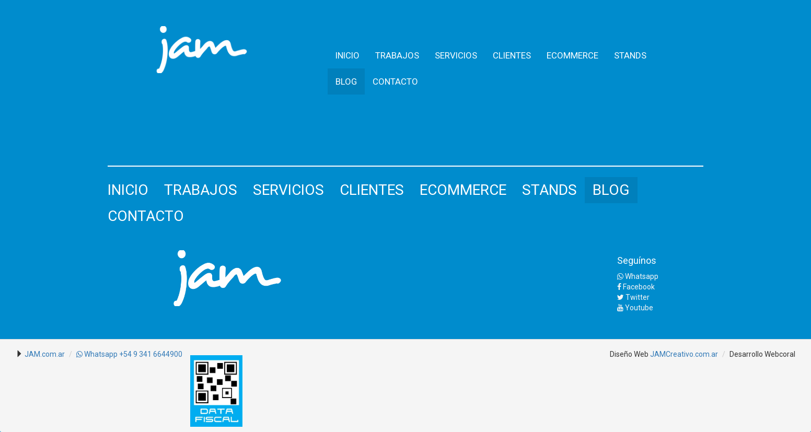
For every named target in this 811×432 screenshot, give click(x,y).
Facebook (636, 287)
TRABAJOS (397, 55)
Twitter (633, 297)
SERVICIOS (456, 55)
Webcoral (779, 354)
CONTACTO (395, 81)
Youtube (635, 307)
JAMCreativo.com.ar (684, 354)
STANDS (630, 55)
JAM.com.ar (45, 354)
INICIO (347, 55)
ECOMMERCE (572, 55)
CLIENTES (512, 55)
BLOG (346, 81)
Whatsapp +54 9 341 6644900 (129, 354)
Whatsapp (637, 276)
